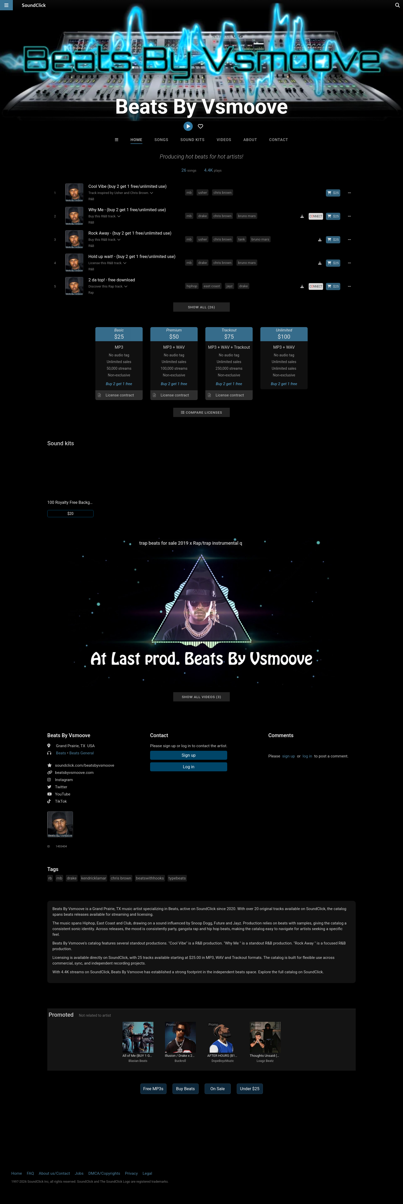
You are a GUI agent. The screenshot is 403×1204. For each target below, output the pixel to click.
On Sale (217, 1088)
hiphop (192, 286)
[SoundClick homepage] (34, 5)
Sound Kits (192, 139)
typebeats (177, 878)
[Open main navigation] (6, 5)
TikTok (61, 801)
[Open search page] (398, 5)
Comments (281, 735)
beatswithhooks (150, 878)
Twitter (61, 787)
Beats (61, 753)
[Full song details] (349, 193)
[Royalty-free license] (315, 216)
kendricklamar (93, 878)
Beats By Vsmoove (68, 735)
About (250, 139)
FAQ (30, 1173)
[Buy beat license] (333, 193)
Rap (91, 292)
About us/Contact (54, 1173)
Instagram (64, 779)
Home (136, 139)
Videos (224, 139)
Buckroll (180, 1061)
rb (50, 878)
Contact (278, 139)
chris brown (223, 192)
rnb (189, 192)
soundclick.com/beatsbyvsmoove (84, 765)
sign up (288, 756)
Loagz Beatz (265, 1061)
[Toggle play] (55, 193)
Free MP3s (153, 1088)
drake (202, 216)
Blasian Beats (138, 1061)
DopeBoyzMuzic (223, 1061)
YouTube (62, 794)
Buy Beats (185, 1088)
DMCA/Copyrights (104, 1173)
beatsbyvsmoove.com (74, 772)
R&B (91, 199)
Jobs (79, 1173)
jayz (229, 286)
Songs (161, 139)
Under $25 (249, 1088)
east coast (212, 286)
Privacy (131, 1173)
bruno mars (247, 216)
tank (241, 239)
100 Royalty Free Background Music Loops (70, 502)
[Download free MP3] (302, 216)
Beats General (81, 753)
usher (202, 192)
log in (307, 756)
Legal (147, 1173)
